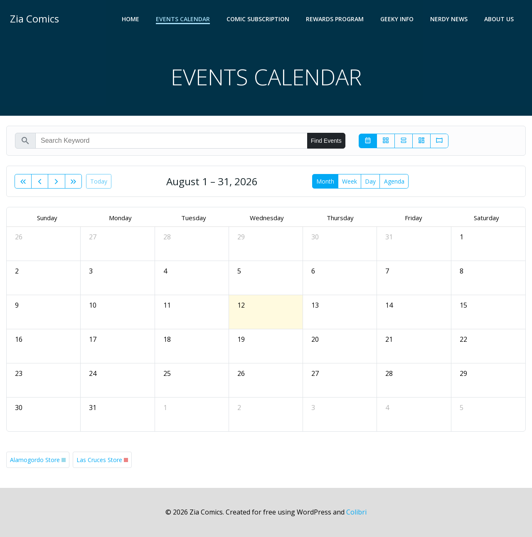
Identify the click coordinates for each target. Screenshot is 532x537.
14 (389, 305)
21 (389, 339)
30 (315, 236)
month (325, 181)
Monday (120, 218)
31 (389, 236)
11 (167, 305)
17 (92, 339)
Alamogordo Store (35, 460)
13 (315, 305)
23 (18, 373)
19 (241, 339)
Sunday (47, 218)
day (370, 181)
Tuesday (193, 218)
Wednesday (267, 218)
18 (167, 339)
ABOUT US (499, 19)
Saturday (486, 218)
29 (241, 236)
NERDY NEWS (449, 19)
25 (167, 373)
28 (167, 236)
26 (18, 236)
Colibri (356, 512)
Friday (413, 218)
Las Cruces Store (99, 460)
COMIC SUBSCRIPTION (258, 19)
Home (130, 19)
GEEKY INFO (397, 19)
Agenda (394, 181)
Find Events (326, 140)
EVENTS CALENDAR (183, 19)
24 (92, 373)
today (98, 181)
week (349, 181)
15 (463, 305)
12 (241, 305)
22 (463, 339)
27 (92, 236)
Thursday (340, 218)
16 (18, 339)
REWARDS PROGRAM (335, 19)
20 (315, 339)
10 (92, 305)
